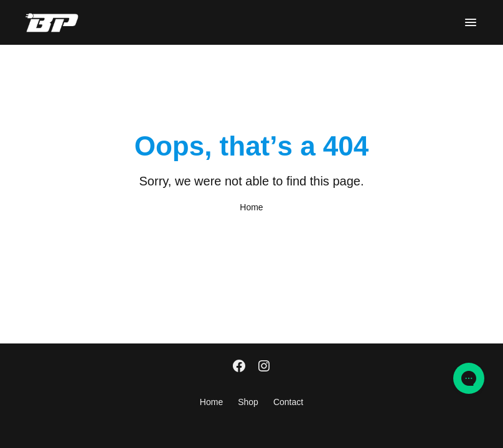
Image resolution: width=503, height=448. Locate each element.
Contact (288, 402)
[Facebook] (239, 367)
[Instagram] (263, 367)
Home (251, 207)
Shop (248, 402)
